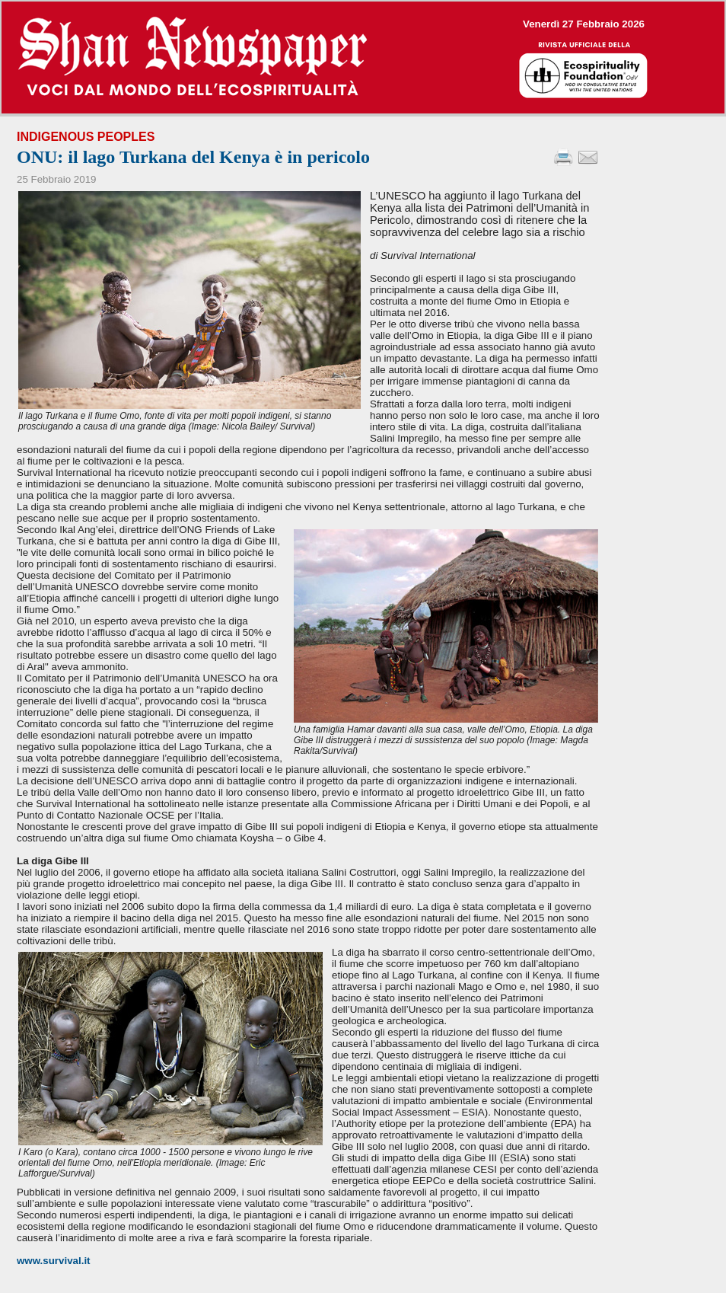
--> (363, 57)
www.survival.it (54, 1260)
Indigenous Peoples (85, 136)
